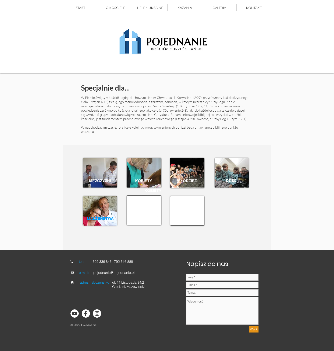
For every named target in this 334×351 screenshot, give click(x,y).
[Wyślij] (254, 329)
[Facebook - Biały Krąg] (86, 313)
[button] (184, 7)
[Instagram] (97, 313)
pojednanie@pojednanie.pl (114, 272)
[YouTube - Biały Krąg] (74, 313)
